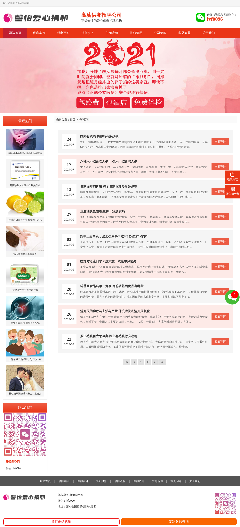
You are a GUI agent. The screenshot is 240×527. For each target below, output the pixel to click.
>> (162, 362)
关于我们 (208, 33)
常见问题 (184, 33)
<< (126, 362)
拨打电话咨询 (61, 522)
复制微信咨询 (179, 521)
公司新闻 (160, 33)
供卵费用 (136, 33)
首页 (72, 119)
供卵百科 (63, 33)
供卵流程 (112, 33)
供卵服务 (87, 33)
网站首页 (15, 33)
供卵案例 (39, 33)
